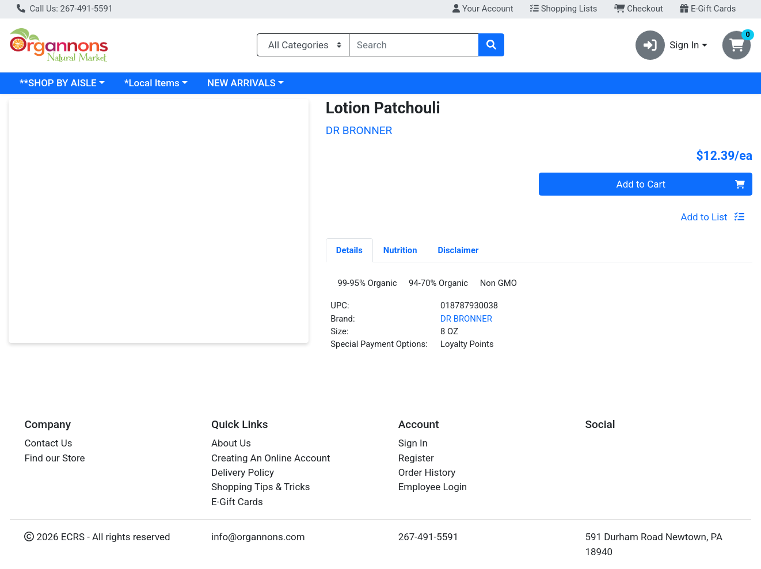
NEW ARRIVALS (241, 83)
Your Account (482, 8)
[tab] (349, 249)
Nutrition (400, 250)
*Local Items (152, 83)
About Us (231, 443)
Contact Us (48, 443)
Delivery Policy (242, 472)
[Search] (414, 44)
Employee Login (432, 487)
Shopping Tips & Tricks (260, 487)
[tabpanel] (539, 321)
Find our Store (54, 458)
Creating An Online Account (270, 458)
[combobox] (414, 44)
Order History (427, 472)
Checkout (638, 8)
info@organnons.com (258, 537)
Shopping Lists (563, 8)
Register (416, 458)
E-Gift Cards (708, 8)
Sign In (413, 443)
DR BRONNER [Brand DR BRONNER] (466, 323)
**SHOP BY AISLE (58, 83)
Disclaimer (457, 250)
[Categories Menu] (303, 44)
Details (349, 250)
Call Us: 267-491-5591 (65, 8)
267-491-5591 (428, 537)
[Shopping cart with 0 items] (736, 45)
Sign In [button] (667, 45)
